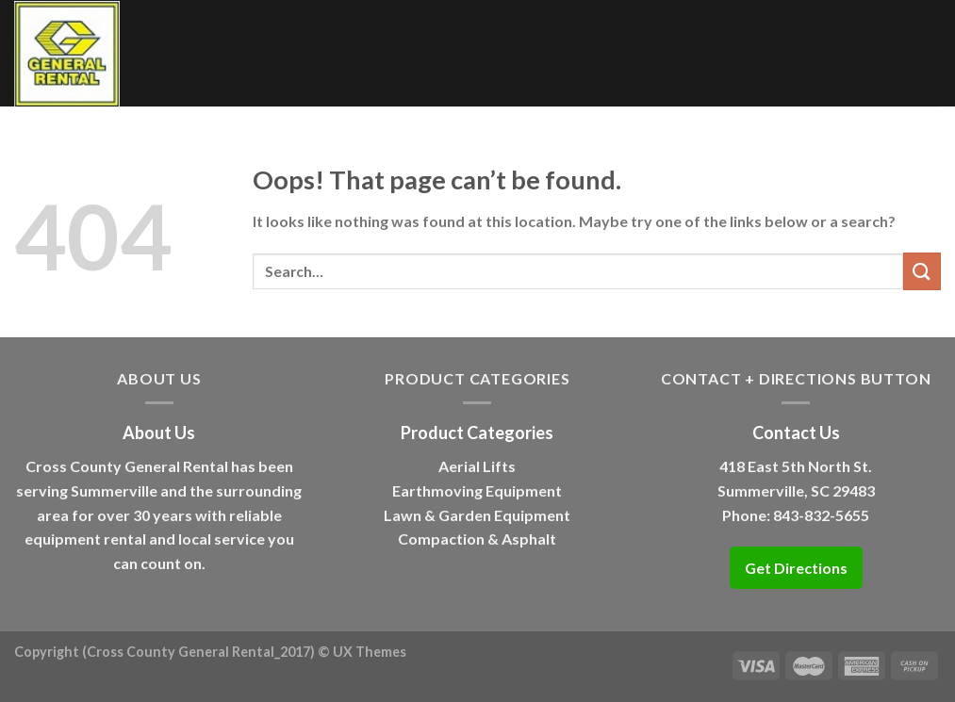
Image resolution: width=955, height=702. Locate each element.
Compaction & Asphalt (477, 538)
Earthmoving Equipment (477, 490)
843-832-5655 (821, 515)
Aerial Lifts (477, 466)
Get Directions (796, 568)
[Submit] (922, 271)
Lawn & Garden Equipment (477, 515)
